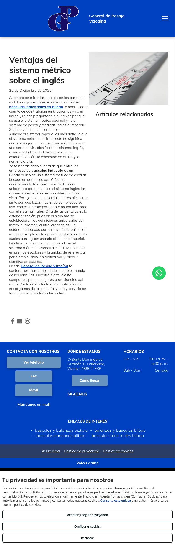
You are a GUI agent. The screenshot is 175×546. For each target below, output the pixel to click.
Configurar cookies (87, 526)
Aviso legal (51, 451)
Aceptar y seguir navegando (87, 515)
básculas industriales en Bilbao (36, 106)
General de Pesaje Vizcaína (44, 266)
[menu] (165, 18)
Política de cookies (118, 451)
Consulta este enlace (115, 500)
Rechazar (87, 538)
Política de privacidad (81, 451)
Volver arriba (87, 462)
